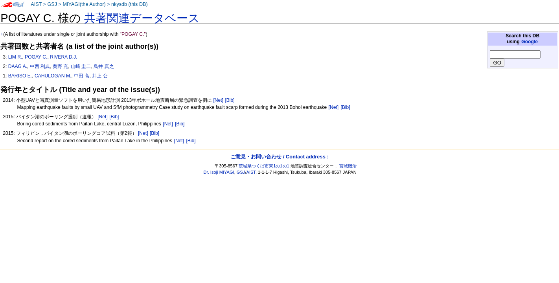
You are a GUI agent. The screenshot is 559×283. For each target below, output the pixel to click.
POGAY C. (36, 57)
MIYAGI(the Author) (84, 4)
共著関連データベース (142, 18)
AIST (36, 4)
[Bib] (229, 100)
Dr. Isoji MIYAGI (219, 172)
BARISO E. (20, 76)
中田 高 (81, 76)
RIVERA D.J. (63, 57)
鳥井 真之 (104, 66)
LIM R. (15, 57)
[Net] (218, 100)
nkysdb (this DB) (129, 4)
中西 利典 (40, 66)
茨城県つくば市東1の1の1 (264, 166)
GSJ (52, 4)
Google (529, 41)
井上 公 (99, 76)
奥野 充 (60, 66)
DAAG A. (17, 66)
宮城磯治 (348, 166)
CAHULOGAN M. (53, 76)
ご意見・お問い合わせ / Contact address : (279, 157)
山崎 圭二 (81, 66)
